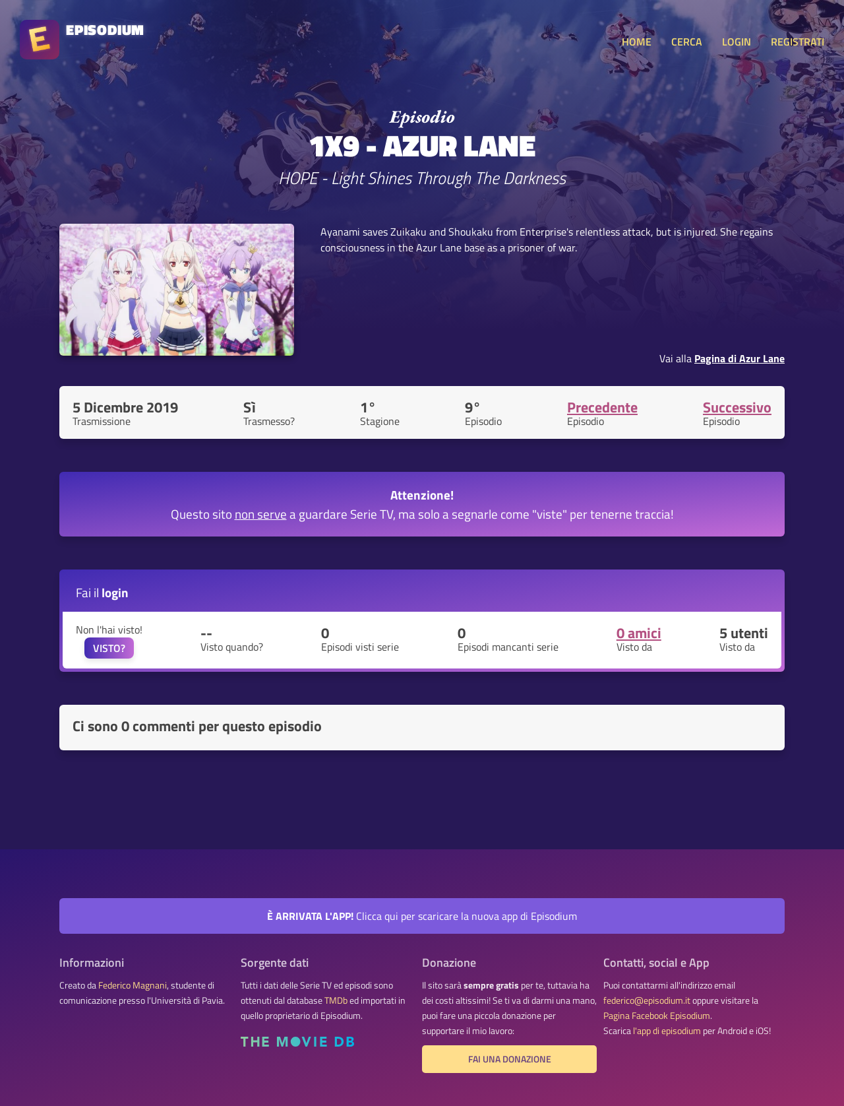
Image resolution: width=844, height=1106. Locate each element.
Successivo (737, 407)
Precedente (602, 407)
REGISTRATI (797, 41)
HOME (636, 41)
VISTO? (109, 648)
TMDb (335, 1000)
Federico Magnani (132, 985)
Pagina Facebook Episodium (656, 1015)
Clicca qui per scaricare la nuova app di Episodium (422, 916)
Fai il (102, 592)
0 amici (639, 633)
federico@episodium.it (646, 1000)
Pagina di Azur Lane (739, 358)
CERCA (686, 41)
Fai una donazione (509, 1059)
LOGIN (736, 41)
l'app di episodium (667, 1031)
